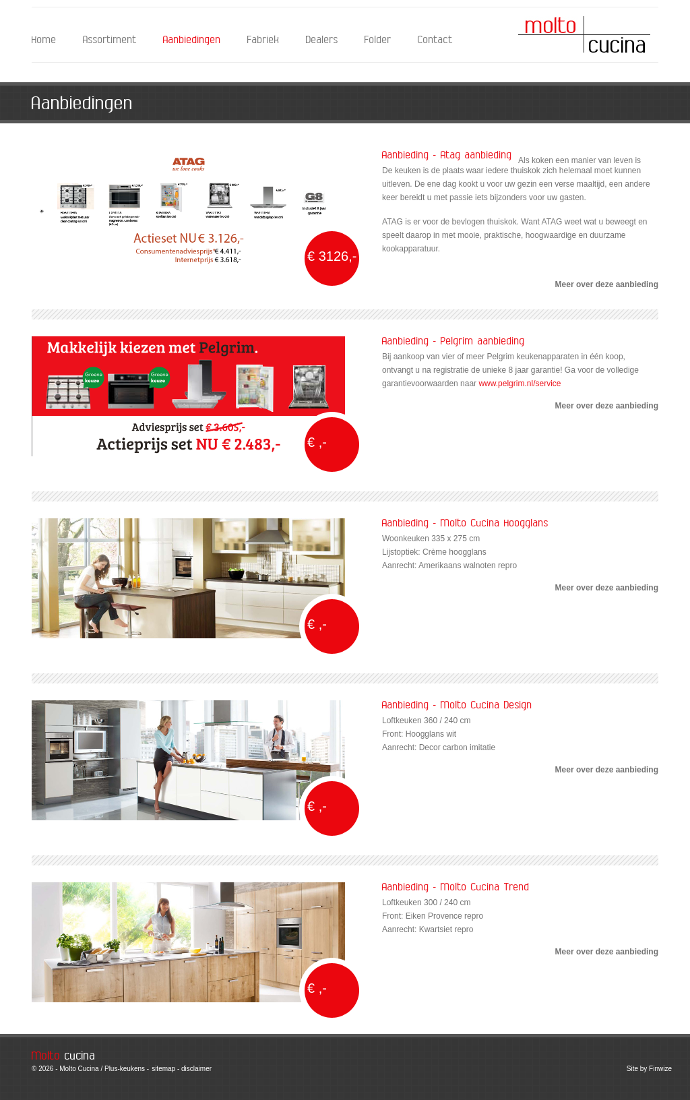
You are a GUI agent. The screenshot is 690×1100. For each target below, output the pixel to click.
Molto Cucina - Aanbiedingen (584, 34)
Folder (378, 40)
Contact (435, 40)
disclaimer (196, 1068)
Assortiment (110, 40)
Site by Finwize (649, 1068)
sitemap (163, 1068)
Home (44, 40)
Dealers (322, 40)
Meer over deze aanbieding (606, 284)
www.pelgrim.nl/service (519, 383)
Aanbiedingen (192, 40)
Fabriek (263, 40)
